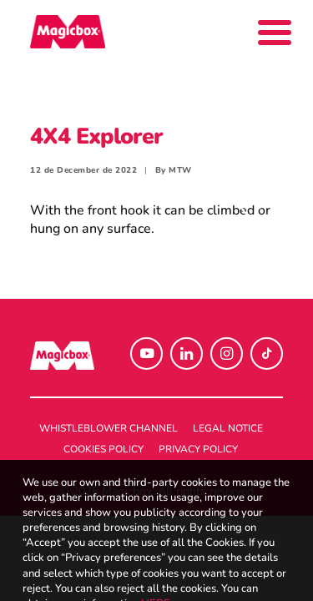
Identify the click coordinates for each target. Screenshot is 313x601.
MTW (180, 170)
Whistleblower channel (108, 428)
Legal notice (228, 428)
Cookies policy (103, 449)
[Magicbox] (67, 31)
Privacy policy (198, 449)
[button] (146, 353)
